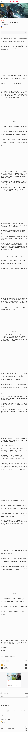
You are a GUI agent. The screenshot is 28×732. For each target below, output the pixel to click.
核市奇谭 (13, 713)
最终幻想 (6, 656)
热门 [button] (25, 696)
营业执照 (2, 715)
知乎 (1, 713)
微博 (3, 713)
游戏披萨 (5, 664)
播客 (6, 713)
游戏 (2, 656)
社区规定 (18, 727)
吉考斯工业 (9, 713)
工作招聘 (20, 727)
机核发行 (16, 713)
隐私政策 (15, 727)
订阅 (25, 668)
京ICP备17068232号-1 (3, 718)
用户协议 (12, 727)
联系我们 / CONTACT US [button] (4, 727)
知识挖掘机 (2, 20)
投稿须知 (9, 727)
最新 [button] (27, 696)
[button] (2, 32)
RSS (18, 713)
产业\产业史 (12, 656)
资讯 (8, 680)
